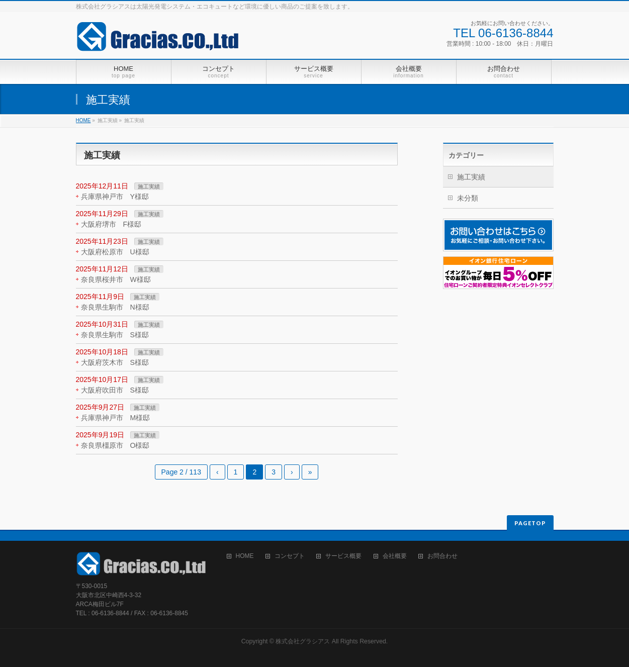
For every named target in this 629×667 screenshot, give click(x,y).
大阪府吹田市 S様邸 (115, 390)
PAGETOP (530, 523)
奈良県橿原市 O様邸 (115, 445)
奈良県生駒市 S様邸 (115, 335)
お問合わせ (442, 556)
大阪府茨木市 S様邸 (115, 362)
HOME (83, 120)
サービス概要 (343, 556)
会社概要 (395, 556)
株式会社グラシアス (303, 641)
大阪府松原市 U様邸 (115, 252)
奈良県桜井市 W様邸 (116, 279)
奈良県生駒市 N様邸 (115, 307)
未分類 (467, 198)
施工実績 (149, 186)
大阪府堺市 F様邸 (111, 224)
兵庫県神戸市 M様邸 (115, 418)
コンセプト (290, 556)
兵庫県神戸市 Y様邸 (115, 197)
